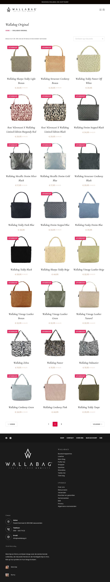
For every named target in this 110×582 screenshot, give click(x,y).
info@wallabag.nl (19, 530)
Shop (61, 429)
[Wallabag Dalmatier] (88, 336)
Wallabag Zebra (21, 355)
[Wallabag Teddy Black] (21, 245)
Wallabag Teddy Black (21, 264)
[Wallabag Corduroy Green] (21, 380)
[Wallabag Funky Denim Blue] (88, 201)
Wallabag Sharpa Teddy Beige (55, 264)
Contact (69, 429)
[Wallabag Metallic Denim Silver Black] (21, 154)
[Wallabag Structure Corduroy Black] (88, 154)
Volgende (97, 416)
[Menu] (100, 10)
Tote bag (61, 467)
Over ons (79, 429)
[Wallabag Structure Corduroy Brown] (55, 59)
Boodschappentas (65, 445)
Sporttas (61, 459)
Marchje (14, 558)
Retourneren (62, 481)
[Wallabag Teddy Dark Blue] (21, 201)
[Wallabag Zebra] (21, 336)
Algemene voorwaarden (67, 498)
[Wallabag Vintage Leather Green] (55, 289)
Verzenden (62, 484)
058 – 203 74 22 (19, 522)
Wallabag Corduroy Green (21, 399)
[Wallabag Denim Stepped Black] (88, 107)
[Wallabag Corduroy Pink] (55, 380)
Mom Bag (61, 451)
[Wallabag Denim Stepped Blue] (55, 201)
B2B (101, 429)
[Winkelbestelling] (88, 38)
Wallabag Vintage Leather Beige (88, 264)
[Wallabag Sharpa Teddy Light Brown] (21, 59)
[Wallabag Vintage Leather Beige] (88, 245)
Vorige (11, 416)
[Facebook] (6, 429)
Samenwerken (63, 489)
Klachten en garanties (66, 487)
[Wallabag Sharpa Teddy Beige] (55, 245)
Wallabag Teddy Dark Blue (21, 220)
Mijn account (91, 429)
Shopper (61, 456)
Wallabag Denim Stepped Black (89, 125)
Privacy (60, 495)
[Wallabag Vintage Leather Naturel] (88, 289)
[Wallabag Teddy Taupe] (88, 380)
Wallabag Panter (55, 355)
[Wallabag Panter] (55, 336)
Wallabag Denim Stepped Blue (55, 220)
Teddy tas (61, 464)
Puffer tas (61, 453)
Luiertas (61, 448)
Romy (13, 566)
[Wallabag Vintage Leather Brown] (21, 289)
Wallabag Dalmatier (89, 355)
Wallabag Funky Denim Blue (89, 220)
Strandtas (61, 461)
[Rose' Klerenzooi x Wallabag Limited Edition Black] (55, 107)
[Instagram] (10, 429)
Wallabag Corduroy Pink (55, 399)
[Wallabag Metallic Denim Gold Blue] (55, 154)
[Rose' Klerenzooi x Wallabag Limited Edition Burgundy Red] (21, 107)
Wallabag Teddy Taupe (89, 399)
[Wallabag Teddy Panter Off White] (88, 59)
